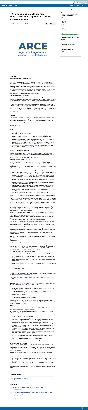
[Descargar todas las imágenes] (32, 378)
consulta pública (39, 262)
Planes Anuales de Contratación (17, 206)
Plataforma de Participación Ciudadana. (27, 274)
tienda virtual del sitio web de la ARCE (23, 239)
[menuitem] (71, 5)
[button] (46, 24)
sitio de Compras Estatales (33, 153)
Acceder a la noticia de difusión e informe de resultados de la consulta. (24, 281)
